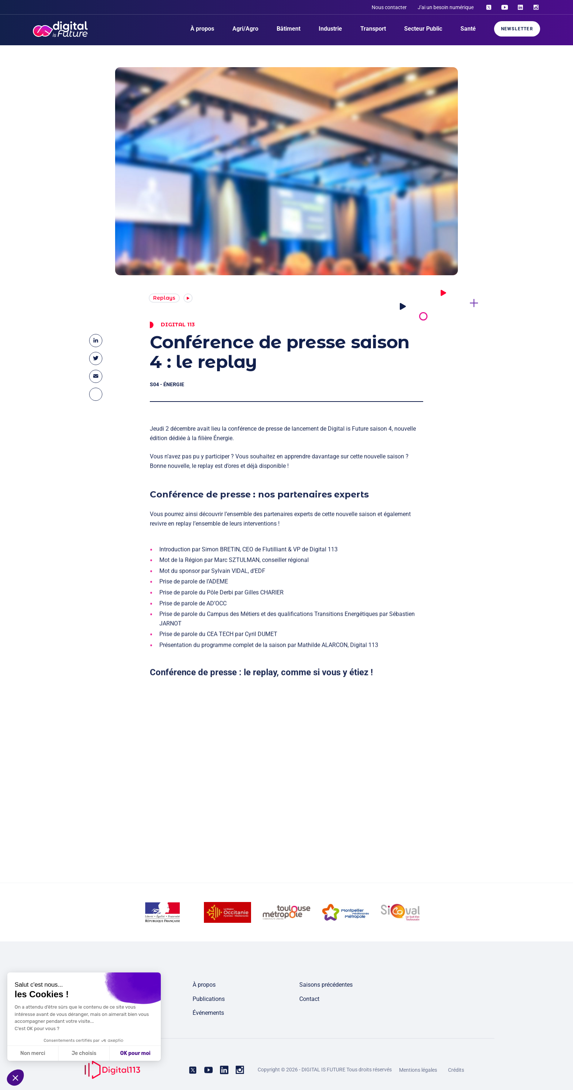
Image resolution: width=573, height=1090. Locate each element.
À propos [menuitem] (202, 28)
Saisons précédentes (326, 984)
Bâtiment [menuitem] (288, 28)
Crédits (456, 1070)
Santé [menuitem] (468, 28)
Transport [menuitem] (373, 28)
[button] (15, 1077)
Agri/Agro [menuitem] (245, 28)
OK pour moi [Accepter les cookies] (135, 1053)
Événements (208, 1012)
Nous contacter (389, 7)
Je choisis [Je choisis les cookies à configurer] (84, 1053)
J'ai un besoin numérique (446, 7)
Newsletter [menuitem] (517, 28)
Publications (209, 998)
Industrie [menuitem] (330, 28)
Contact (309, 998)
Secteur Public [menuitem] (423, 28)
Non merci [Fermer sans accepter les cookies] (32, 1053)
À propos (204, 984)
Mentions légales (418, 1070)
